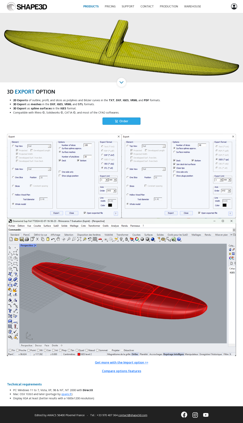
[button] (234, 6)
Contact (147, 6)
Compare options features (121, 371)
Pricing (110, 6)
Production (169, 6)
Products (91, 6)
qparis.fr (66, 394)
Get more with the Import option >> (121, 362)
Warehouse (192, 6)
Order (121, 121)
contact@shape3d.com (132, 415)
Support (128, 6)
